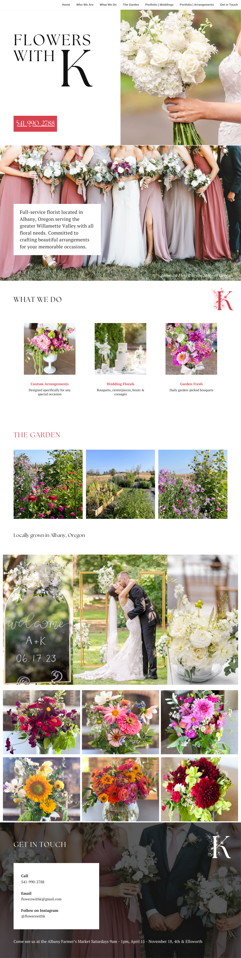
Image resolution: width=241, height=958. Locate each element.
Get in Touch (229, 4)
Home (66, 4)
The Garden (131, 4)
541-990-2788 (35, 123)
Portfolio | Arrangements (197, 4)
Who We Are (84, 4)
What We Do (108, 4)
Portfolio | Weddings (159, 4)
